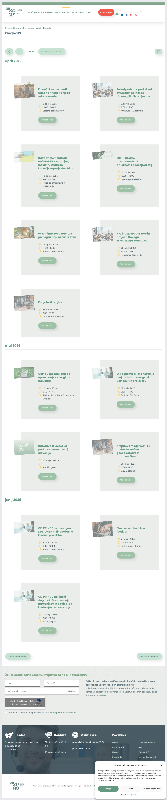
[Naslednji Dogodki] (19, 51)
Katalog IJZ (143, 752)
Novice (57, 12)
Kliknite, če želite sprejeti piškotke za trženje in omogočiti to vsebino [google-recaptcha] (25, 702)
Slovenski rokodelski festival (131, 529)
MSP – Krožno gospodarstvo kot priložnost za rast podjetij (134, 161)
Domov (115, 742)
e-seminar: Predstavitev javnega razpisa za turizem (57, 235)
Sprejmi (108, 789)
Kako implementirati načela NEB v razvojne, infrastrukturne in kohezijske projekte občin (55, 163)
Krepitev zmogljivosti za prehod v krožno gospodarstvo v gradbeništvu (133, 451)
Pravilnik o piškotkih (129, 795)
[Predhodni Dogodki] (9, 51)
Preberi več (47, 120)
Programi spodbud (146, 742)
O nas (88, 12)
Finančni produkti (35, 12)
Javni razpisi (118, 747)
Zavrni (130, 789)
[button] (161, 765)
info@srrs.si (60, 752)
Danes (30, 51)
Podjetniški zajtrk (50, 302)
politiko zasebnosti (66, 712)
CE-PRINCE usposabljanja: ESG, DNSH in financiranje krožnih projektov (56, 531)
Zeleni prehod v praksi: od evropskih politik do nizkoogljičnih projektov (134, 93)
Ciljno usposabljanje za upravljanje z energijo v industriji (54, 377)
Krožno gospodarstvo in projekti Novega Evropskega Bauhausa (133, 237)
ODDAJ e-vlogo (106, 12)
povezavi (103, 695)
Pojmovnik (117, 757)
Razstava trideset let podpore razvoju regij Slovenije (53, 449)
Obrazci (49, 12)
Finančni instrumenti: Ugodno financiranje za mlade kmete (54, 93)
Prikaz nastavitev (152, 789)
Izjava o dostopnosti (147, 757)
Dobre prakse (78, 12)
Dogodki (66, 12)
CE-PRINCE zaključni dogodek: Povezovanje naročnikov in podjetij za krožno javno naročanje (55, 602)
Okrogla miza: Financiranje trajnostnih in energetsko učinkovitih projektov (135, 377)
